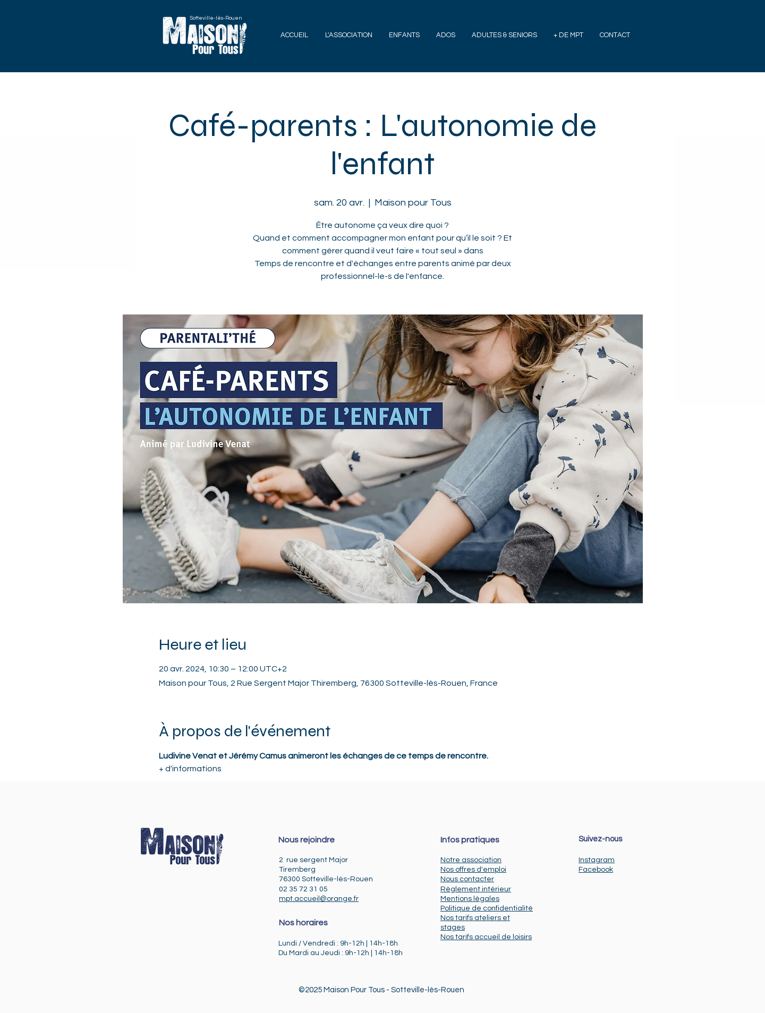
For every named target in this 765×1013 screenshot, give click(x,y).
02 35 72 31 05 (303, 889)
